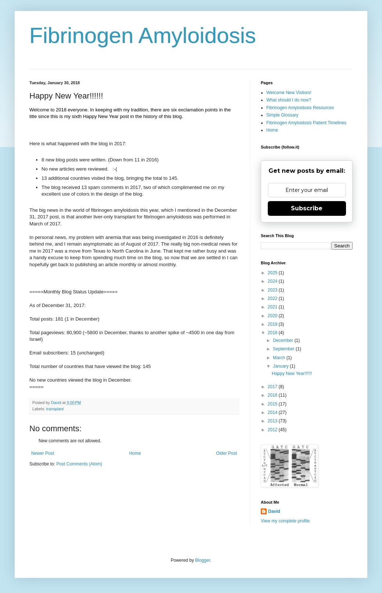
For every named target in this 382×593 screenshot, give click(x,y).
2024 (273, 281)
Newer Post (42, 453)
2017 (273, 386)
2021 (273, 307)
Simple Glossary (282, 115)
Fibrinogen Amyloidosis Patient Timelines (306, 122)
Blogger (202, 560)
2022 (273, 298)
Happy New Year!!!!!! (292, 373)
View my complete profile (285, 521)
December (284, 340)
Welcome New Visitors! (288, 92)
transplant (55, 409)
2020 (273, 315)
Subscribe (306, 208)
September (284, 348)
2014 (273, 412)
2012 (273, 429)
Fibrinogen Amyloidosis (142, 35)
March (279, 357)
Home (135, 453)
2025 (273, 272)
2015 (273, 404)
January (281, 366)
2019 (273, 324)
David (274, 511)
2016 (273, 395)
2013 (273, 421)
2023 (273, 290)
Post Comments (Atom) (79, 464)
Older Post (226, 453)
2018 (273, 332)
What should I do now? (288, 100)
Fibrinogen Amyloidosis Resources (300, 107)
